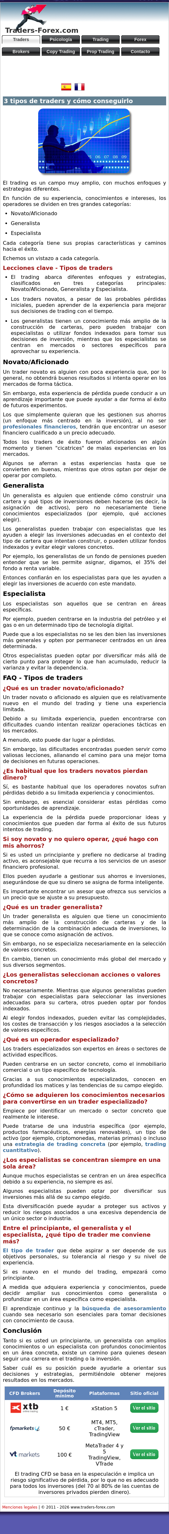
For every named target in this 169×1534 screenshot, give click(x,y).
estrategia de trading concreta (60, 1144)
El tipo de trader (28, 1251)
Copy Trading (60, 51)
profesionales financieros (39, 427)
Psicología (61, 39)
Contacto (140, 51)
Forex (140, 39)
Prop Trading (100, 51)
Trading (101, 39)
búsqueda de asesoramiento (124, 1308)
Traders (21, 39)
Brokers (21, 51)
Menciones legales (19, 1507)
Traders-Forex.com (42, 30)
